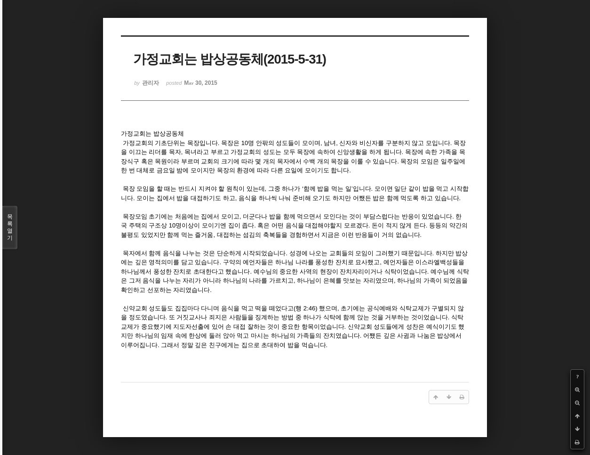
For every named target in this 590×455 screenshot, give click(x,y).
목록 (10, 227)
